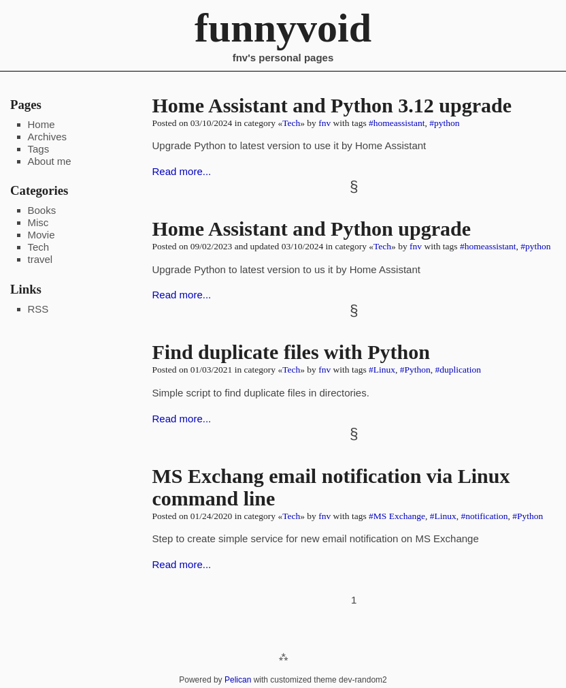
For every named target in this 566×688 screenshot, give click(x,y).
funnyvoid (283, 27)
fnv (324, 123)
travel (40, 259)
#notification (484, 516)
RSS (38, 309)
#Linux (382, 369)
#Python (415, 369)
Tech (291, 123)
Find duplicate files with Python (291, 352)
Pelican (237, 680)
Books (42, 210)
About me (49, 161)
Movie (41, 234)
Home (41, 124)
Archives (47, 136)
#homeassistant (397, 123)
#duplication (458, 369)
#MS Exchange (397, 516)
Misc (38, 222)
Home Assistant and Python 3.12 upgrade (332, 105)
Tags (39, 149)
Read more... (182, 171)
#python (444, 123)
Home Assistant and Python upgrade (311, 228)
